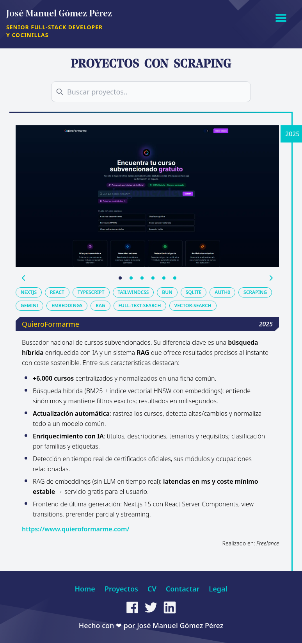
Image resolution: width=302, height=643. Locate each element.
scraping (255, 292)
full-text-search (140, 305)
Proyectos (121, 588)
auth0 (222, 292)
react (57, 292)
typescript (91, 292)
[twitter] (151, 607)
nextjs (29, 292)
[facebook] (132, 607)
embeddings (67, 305)
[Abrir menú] (280, 17)
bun (167, 292)
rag (100, 305)
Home (85, 588)
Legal (218, 588)
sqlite (194, 292)
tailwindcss (133, 292)
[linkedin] (169, 607)
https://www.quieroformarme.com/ (76, 529)
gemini (29, 305)
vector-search (192, 305)
